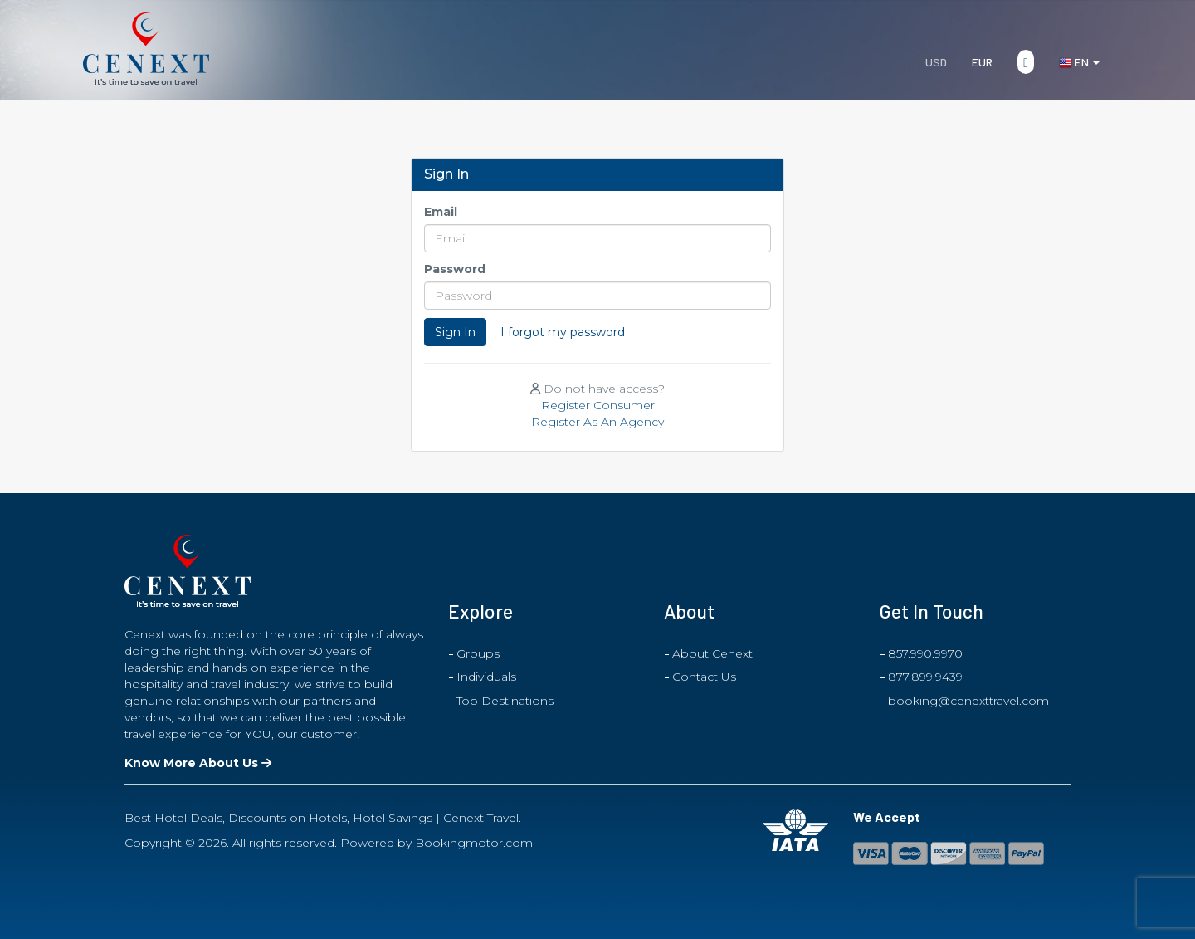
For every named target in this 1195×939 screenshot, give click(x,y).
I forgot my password (562, 332)
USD (936, 62)
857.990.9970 (925, 653)
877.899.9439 (925, 676)
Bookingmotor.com (474, 842)
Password (454, 269)
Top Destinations (505, 700)
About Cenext (712, 653)
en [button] (1079, 62)
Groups (478, 653)
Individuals (486, 676)
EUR (982, 62)
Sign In (455, 332)
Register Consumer (598, 405)
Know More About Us (197, 763)
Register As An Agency (597, 421)
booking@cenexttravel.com (968, 700)
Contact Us (704, 676)
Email (440, 211)
